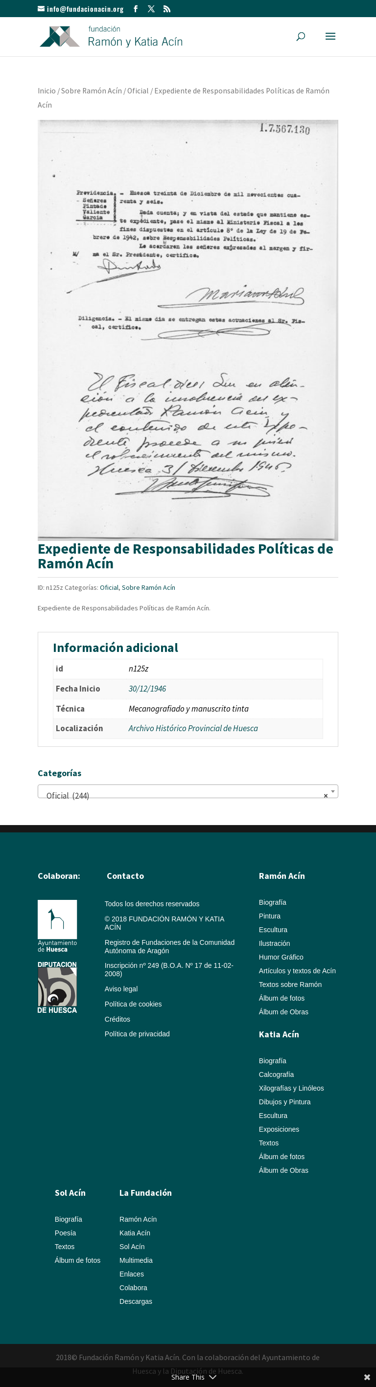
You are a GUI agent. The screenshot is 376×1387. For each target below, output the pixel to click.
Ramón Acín (138, 1219)
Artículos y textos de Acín (297, 971)
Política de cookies (133, 1004)
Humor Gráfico (281, 957)
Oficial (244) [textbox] (185, 796)
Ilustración (274, 943)
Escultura (273, 930)
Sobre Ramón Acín (91, 90)
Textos (269, 1143)
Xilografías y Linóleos (291, 1088)
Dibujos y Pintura (285, 1102)
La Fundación (145, 1192)
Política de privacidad (137, 1034)
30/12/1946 (147, 688)
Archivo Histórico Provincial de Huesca (193, 728)
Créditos (117, 1019)
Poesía (65, 1233)
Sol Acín (131, 1247)
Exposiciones (279, 1129)
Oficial (138, 90)
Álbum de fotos (282, 998)
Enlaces (131, 1274)
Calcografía (276, 1074)
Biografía (272, 902)
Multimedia (136, 1260)
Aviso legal (121, 989)
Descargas (135, 1301)
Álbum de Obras (283, 1012)
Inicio (47, 90)
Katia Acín (279, 1034)
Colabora (133, 1288)
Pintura (270, 916)
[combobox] (188, 791)
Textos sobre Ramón (290, 984)
